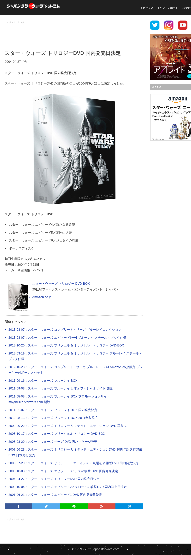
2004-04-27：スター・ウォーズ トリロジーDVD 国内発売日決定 (54, 479)
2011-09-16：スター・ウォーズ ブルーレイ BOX (42, 380)
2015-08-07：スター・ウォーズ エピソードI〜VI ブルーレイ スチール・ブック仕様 (67, 337)
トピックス (146, 7)
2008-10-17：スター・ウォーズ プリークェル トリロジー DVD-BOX (56, 433)
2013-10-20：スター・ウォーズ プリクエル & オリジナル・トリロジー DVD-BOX (66, 345)
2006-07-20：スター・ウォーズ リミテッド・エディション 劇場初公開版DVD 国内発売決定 (73, 463)
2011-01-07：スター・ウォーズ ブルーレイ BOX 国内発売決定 (52, 410)
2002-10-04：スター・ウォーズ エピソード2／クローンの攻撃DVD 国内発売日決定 (67, 487)
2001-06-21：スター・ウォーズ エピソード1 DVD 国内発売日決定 (55, 495)
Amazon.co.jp (41, 297)
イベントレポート (167, 7)
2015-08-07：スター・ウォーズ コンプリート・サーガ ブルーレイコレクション (64, 329)
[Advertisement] (74, 33)
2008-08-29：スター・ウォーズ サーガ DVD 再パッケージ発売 (52, 441)
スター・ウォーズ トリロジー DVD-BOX (61, 283)
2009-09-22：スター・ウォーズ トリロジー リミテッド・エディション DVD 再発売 (67, 426)
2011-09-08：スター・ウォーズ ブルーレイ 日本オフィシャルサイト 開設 (60, 388)
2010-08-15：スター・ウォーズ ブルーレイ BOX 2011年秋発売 (53, 418)
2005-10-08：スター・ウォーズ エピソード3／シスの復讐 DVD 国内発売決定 (63, 471)
